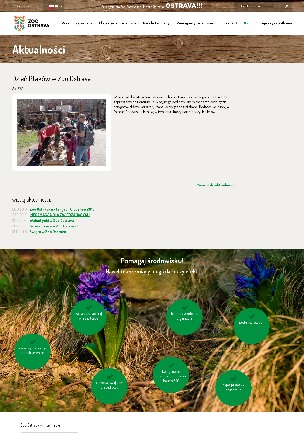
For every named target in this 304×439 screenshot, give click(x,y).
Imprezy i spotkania (276, 23)
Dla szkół (229, 23)
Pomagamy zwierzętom (195, 23)
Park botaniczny (156, 23)
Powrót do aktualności (216, 184)
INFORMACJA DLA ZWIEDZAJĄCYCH (60, 214)
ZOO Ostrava (31, 24)
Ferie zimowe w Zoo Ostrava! (54, 225)
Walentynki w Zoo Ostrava (52, 220)
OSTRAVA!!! (184, 5)
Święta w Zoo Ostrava (48, 231)
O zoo (248, 23)
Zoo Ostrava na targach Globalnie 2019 (62, 209)
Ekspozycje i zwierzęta (117, 23)
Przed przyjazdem (77, 23)
